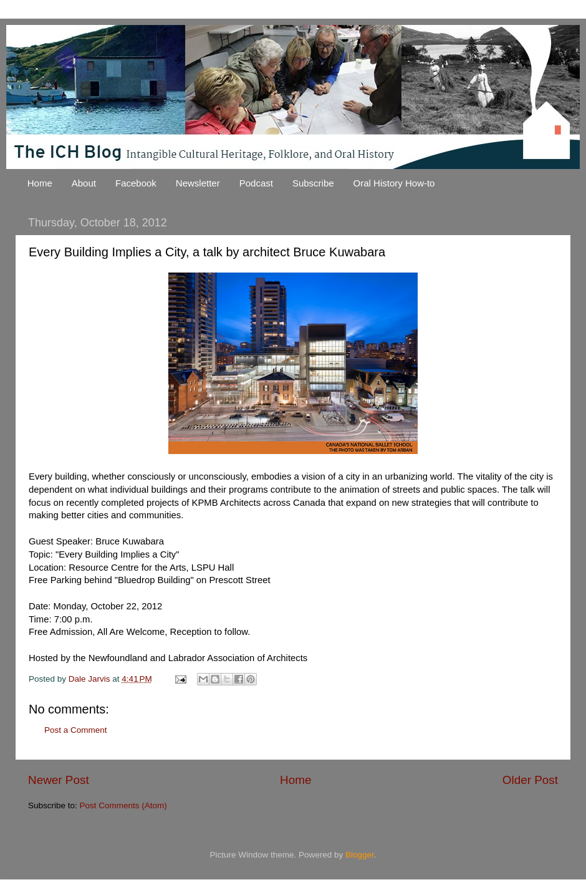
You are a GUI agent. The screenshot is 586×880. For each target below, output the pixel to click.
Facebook (135, 183)
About (84, 183)
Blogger (359, 854)
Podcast (256, 183)
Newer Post (58, 779)
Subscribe (313, 183)
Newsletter (198, 183)
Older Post (530, 779)
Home (39, 183)
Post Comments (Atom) (123, 805)
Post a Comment (75, 730)
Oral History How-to (394, 183)
